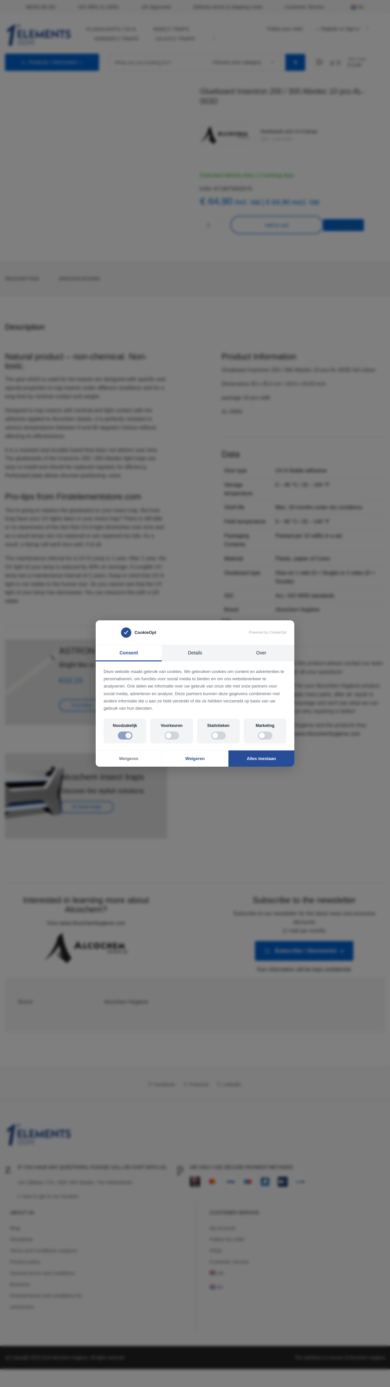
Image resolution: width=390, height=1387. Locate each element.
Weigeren (128, 758)
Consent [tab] (129, 652)
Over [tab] (261, 652)
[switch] (125, 736)
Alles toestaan (261, 758)
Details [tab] (195, 652)
